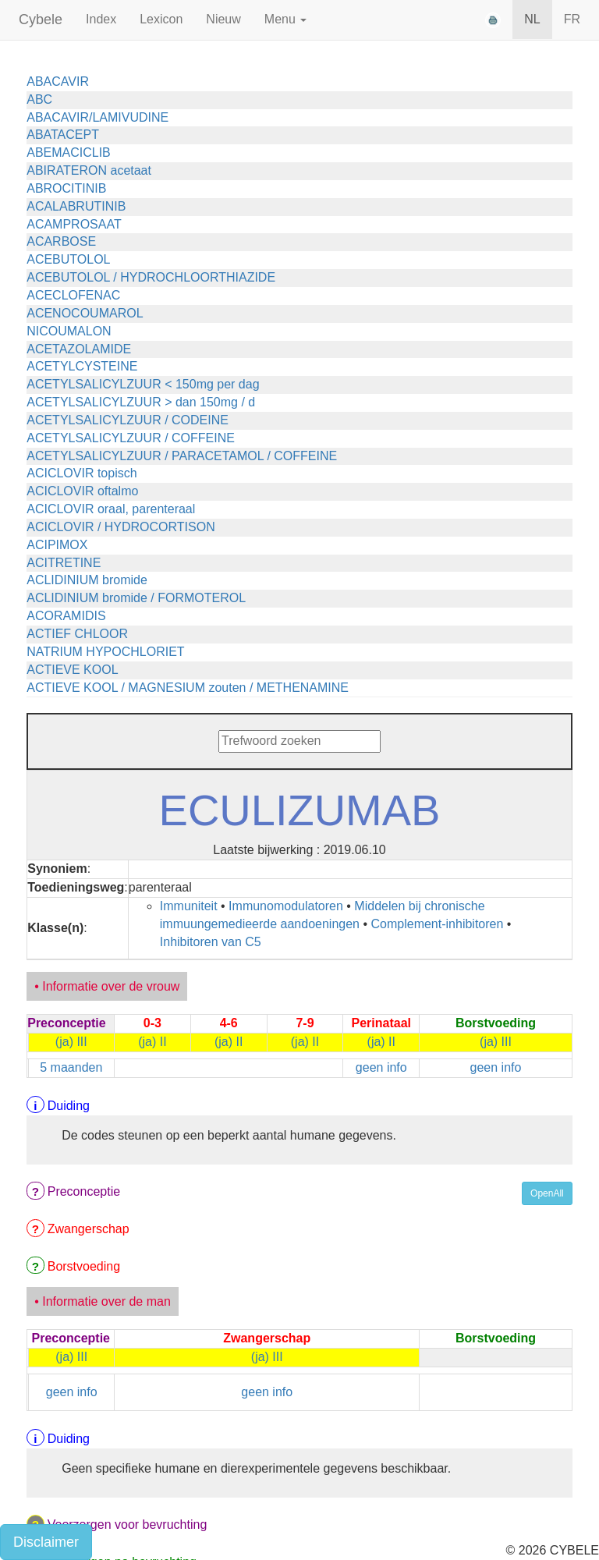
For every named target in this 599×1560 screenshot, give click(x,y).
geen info (381, 1067)
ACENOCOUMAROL (85, 313)
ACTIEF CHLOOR (77, 633)
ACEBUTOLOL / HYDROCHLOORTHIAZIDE (151, 277)
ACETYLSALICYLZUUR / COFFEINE (131, 438)
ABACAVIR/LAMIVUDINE (97, 117)
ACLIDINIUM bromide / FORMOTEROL (136, 597)
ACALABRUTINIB (76, 206)
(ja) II (152, 1041)
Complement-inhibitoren (437, 924)
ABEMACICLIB (69, 152)
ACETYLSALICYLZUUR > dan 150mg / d (141, 402)
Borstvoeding (84, 1266)
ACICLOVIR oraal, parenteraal (111, 509)
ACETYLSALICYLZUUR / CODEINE (128, 420)
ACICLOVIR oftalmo (82, 491)
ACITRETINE (64, 562)
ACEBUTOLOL (68, 259)
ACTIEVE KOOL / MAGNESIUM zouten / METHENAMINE (188, 687)
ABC (39, 99)
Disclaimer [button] (46, 1542)
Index (101, 19)
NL (532, 19)
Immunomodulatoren (286, 906)
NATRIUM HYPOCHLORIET (105, 651)
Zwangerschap (88, 1229)
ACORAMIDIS (66, 615)
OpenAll (547, 1193)
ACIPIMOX (57, 544)
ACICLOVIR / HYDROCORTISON (121, 527)
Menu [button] (285, 19)
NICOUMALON (69, 331)
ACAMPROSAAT (74, 224)
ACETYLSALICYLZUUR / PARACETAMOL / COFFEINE (182, 456)
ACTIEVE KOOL (72, 669)
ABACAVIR (58, 81)
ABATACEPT (63, 134)
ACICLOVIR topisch (81, 473)
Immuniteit (189, 906)
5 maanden (71, 1067)
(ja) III (71, 1041)
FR (572, 19)
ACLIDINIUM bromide (87, 580)
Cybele (40, 19)
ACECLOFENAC (73, 295)
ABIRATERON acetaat (89, 170)
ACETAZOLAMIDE (79, 349)
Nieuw (223, 19)
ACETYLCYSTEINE (82, 366)
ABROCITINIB (66, 188)
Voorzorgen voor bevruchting (127, 1524)
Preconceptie (84, 1191)
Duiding (69, 1105)
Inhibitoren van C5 (210, 941)
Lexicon (161, 19)
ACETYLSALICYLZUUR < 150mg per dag (143, 384)
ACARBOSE (61, 241)
